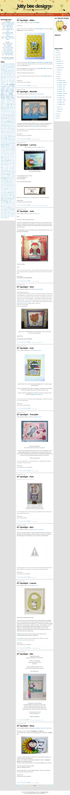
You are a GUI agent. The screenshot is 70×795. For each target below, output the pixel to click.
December (59, 61)
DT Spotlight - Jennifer (8, 90)
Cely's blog (20, 400)
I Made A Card (36, 213)
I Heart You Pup (7, 133)
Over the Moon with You (10, 156)
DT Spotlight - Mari (25, 527)
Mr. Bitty (13, 149)
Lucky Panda (5, 147)
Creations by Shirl (9, 43)
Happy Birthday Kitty (4, 125)
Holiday (2, 131)
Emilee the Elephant (5, 105)
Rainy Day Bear (11, 164)
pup (7, 210)
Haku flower (4, 121)
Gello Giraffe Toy (11, 117)
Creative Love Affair (9, 47)
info (8, 206)
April (58, 78)
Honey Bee (4, 132)
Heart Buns (10, 126)
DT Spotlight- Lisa (11, 100)
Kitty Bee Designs (34, 6)
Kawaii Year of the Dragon (8, 142)
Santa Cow (10, 171)
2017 (57, 55)
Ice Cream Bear (9, 135)
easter (14, 199)
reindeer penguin (7, 212)
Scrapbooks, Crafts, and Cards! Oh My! (43, 728)
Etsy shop (40, 666)
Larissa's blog (30, 197)
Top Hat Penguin (6, 184)
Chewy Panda (3, 73)
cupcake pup (9, 198)
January (59, 111)
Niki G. (32, 660)
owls (6, 209)
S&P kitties (5, 171)
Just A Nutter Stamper (39, 93)
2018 (57, 52)
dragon (11, 199)
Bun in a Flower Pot (8, 70)
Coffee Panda (5, 74)
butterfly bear (12, 195)
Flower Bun (5, 110)
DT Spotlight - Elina (25, 726)
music (3, 209)
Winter (5, 189)
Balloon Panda (8, 64)
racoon (2, 212)
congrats (10, 196)
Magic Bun (10, 147)
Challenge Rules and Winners (44, 14)
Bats (12, 66)
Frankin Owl (5, 114)
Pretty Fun (9, 46)
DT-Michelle (3, 101)
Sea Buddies (3, 174)
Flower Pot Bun (9, 111)
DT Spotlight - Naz (8, 96)
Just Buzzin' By (9, 28)
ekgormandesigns (4, 200)
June (58, 74)
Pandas (7, 160)
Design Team (12, 103)
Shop (15, 14)
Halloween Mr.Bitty (7, 122)
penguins (13, 209)
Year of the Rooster (8, 191)
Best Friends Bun (11, 67)
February (59, 109)
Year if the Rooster (10, 189)
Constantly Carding (9, 32)
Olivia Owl (9, 154)
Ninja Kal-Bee (7, 153)
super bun (13, 214)
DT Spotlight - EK (9, 87)
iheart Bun (5, 206)
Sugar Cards (9, 50)
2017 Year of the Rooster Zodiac (9, 63)
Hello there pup (4, 129)
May (58, 76)
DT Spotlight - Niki (25, 654)
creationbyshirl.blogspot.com (26, 301)
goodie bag (11, 202)
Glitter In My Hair (9, 26)
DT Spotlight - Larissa (26, 145)
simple (5, 213)
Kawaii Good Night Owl (5, 139)
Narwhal (4, 152)
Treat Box (11, 184)
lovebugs (9, 207)
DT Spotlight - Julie (25, 211)
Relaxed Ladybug (12, 170)
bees (11, 192)
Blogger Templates (33, 793)
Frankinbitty (9, 114)
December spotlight (11, 101)
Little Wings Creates (9, 54)
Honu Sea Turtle (10, 132)
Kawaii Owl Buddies (9, 140)
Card (6, 71)
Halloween (9, 121)
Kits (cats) (12, 143)
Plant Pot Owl (5, 161)
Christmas (9, 73)
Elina (26, 731)
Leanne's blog (20, 640)
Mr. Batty (9, 149)
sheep (45, 623)
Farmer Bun (9, 108)
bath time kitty (5, 192)
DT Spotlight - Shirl (25, 287)
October (59, 65)
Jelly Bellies (5, 136)
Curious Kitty (6, 81)
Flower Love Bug (4, 111)
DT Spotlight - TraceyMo (27, 414)
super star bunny (4, 216)
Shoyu (5, 175)
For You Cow (8, 112)
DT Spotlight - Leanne (26, 583)
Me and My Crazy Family (38, 529)
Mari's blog (32, 569)
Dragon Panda (3, 104)
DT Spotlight (10, 84)
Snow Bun (13, 177)
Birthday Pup (8, 69)
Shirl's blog (32, 333)
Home (2, 14)
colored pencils (4, 196)
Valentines (7, 188)
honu (8, 203)
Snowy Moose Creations (9, 51)
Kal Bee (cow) (11, 136)
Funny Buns (3, 115)
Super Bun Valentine (5, 181)
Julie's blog (47, 271)
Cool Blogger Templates (44, 792)
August (58, 69)
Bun (3, 70)
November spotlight (4, 154)
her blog (49, 129)
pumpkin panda (3, 210)
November (59, 63)
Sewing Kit (8, 174)
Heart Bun (5, 126)
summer (8, 214)
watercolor (3, 217)
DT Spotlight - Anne (5, 86)
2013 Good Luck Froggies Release (44, 62)
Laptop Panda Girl (8, 146)
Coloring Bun (9, 76)
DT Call (11, 81)
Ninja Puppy (12, 153)
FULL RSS (66, 14)
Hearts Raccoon (11, 128)
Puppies (6, 164)
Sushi (12, 182)
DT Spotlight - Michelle (27, 92)
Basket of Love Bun (7, 66)
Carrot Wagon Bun (11, 71)
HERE (38, 713)
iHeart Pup (10, 205)
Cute (9, 81)
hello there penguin (4, 203)
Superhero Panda (7, 182)
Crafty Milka (9, 44)
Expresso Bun (3, 108)
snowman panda (9, 213)
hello (14, 202)
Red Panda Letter (7, 168)
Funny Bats (13, 114)
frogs (10, 200)
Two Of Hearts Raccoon (7, 185)
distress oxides (6, 199)
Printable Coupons (27, 793)
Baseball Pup (23, 342)
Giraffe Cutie (10, 118)
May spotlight (6, 149)
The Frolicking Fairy (9, 36)
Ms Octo (5, 150)
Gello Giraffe (7, 115)
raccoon (13, 210)
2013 (57, 116)
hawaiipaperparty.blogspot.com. (36, 394)
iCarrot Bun (5, 205)
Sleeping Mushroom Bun (5, 177)
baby (1, 192)
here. (44, 447)
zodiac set (7, 217)
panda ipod (9, 209)
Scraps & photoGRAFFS (9, 58)
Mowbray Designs (10, 22)
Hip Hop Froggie (11, 129)
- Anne (2, 63)
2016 (57, 57)
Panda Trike (3, 160)
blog (19, 771)
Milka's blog (46, 76)
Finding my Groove (34, 585)
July (58, 72)
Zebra (14, 191)
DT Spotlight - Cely (25, 348)
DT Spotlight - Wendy (10, 98)
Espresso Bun (7, 107)
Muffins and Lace (41, 147)
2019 (57, 50)
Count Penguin (9, 77)
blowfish (7, 195)
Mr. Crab (2, 150)
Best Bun (6, 67)
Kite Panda (7, 143)
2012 (57, 118)
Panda (2, 157)
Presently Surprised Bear (7, 163)
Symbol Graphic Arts (42, 793)
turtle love (13, 216)
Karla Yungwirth (4, 138)
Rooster (2, 171)
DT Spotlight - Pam (25, 477)
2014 (57, 113)
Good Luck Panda (6, 119)
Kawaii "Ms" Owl (11, 138)
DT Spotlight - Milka (25, 20)
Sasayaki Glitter (9, 25)
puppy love (10, 210)
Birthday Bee (3, 69)
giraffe (7, 202)
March (58, 106)
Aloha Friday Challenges (26, 14)
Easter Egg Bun (11, 104)
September (59, 67)
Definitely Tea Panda (5, 103)
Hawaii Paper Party (37, 350)
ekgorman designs (9, 53)
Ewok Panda (12, 107)
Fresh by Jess (10, 49)
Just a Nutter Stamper (9, 24)
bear (9, 192)
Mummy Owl (9, 150)
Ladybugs (2, 146)
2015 (57, 59)
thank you (9, 216)
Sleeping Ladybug (11, 175)
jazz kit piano (12, 206)
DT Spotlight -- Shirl (4, 100)
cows (5, 198)
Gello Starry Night (4, 118)
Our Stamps (8, 14)
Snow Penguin (4, 178)
